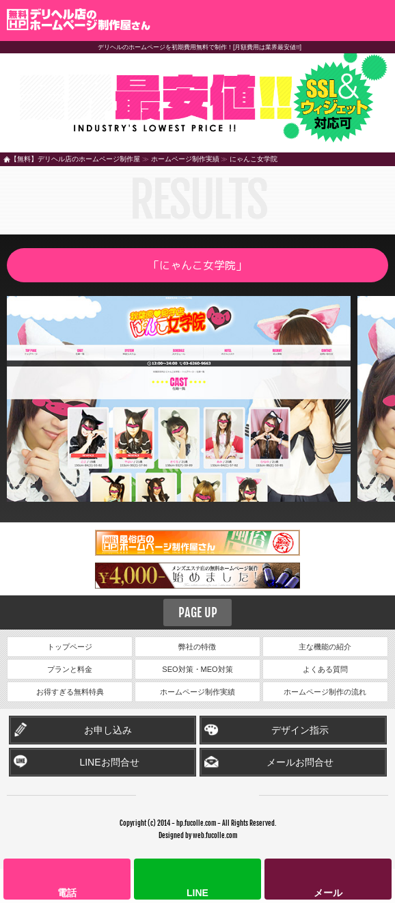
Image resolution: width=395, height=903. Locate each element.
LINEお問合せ (109, 762)
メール (328, 892)
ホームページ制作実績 (185, 159)
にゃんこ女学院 (253, 159)
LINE (197, 892)
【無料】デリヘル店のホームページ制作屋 (75, 159)
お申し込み (108, 730)
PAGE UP (197, 612)
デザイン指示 (300, 730)
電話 (67, 892)
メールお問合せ (300, 762)
